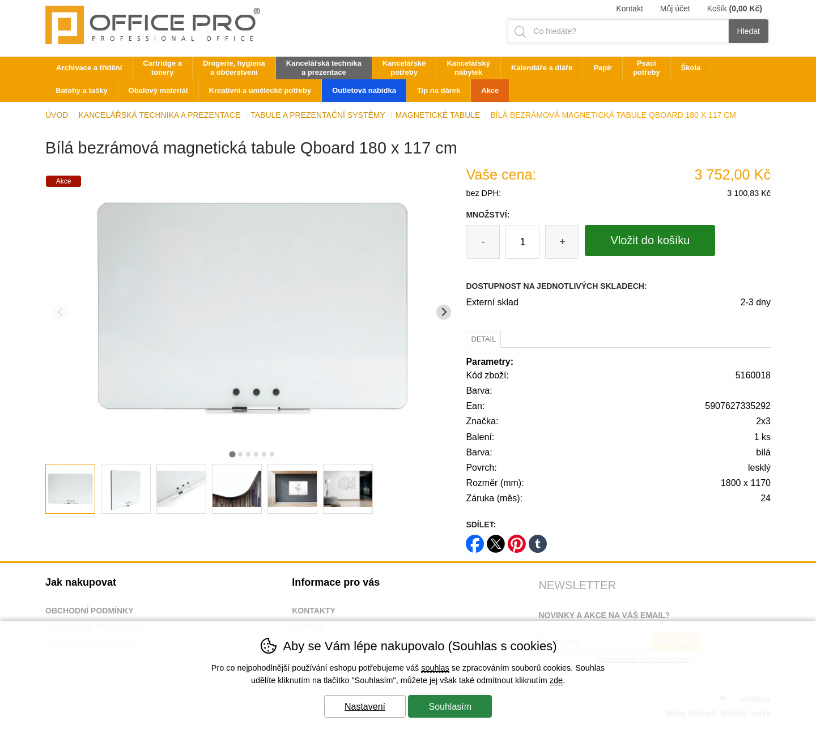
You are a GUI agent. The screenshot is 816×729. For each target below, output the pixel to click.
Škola (691, 67)
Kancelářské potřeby (404, 67)
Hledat (748, 31)
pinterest (517, 540)
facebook (475, 540)
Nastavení (365, 706)
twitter (496, 540)
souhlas (435, 667)
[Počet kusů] (522, 242)
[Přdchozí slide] (60, 312)
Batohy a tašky (82, 90)
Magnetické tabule (438, 115)
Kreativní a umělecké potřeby (260, 90)
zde (556, 680)
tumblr (538, 540)
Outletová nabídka (364, 90)
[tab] (232, 454)
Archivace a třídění (89, 67)
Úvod (56, 115)
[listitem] (70, 489)
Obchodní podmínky (89, 610)
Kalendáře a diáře (541, 67)
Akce (490, 90)
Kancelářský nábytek (468, 67)
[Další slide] (444, 312)
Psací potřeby (646, 67)
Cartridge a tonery (162, 67)
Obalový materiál (158, 90)
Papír (602, 67)
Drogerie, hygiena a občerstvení (234, 67)
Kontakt (629, 8)
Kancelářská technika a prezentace (159, 115)
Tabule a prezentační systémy (317, 115)
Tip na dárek (438, 90)
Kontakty (313, 610)
